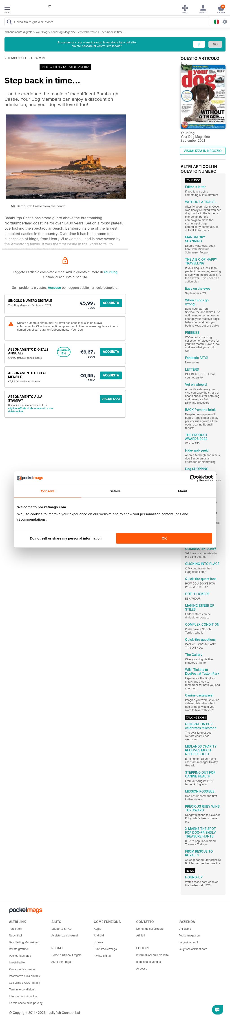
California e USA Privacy (24, 982)
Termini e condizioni (22, 989)
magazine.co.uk (189, 942)
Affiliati (140, 935)
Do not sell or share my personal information (66, 538)
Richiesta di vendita (148, 961)
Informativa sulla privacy (24, 976)
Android (99, 935)
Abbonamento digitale (18, 32)
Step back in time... (113, 32)
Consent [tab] (48, 491)
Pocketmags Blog (20, 955)
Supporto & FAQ (61, 928)
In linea (98, 942)
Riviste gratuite (18, 949)
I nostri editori (18, 962)
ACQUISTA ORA (111, 304)
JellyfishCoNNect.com (193, 949)
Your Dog (42, 32)
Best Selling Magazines (23, 942)
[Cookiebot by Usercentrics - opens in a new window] (193, 478)
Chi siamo (185, 928)
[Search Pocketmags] (9, 22)
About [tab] (182, 491)
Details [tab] (115, 491)
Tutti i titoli (15, 928)
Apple (97, 928)
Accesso (54, 287)
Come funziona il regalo (66, 955)
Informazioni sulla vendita (152, 955)
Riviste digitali (102, 955)
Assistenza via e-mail (64, 935)
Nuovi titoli (15, 935)
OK (164, 538)
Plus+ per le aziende (22, 969)
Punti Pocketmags (105, 949)
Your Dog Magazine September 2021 (74, 32)
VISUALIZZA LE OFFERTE (111, 400)
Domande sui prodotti (150, 928)
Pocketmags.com (190, 935)
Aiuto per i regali (61, 961)
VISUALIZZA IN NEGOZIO (202, 151)
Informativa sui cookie (23, 996)
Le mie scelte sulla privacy (25, 1003)
